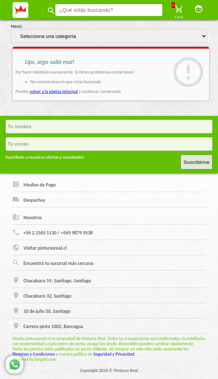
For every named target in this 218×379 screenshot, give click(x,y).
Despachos (28, 199)
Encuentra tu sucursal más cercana (52, 262)
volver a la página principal (54, 91)
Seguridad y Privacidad (113, 354)
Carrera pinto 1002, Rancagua (47, 326)
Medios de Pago (34, 184)
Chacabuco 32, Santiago (41, 295)
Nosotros (27, 217)
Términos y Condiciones (33, 354)
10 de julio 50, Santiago (41, 310)
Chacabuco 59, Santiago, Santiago (51, 280)
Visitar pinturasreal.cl (39, 247)
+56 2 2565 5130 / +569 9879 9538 (52, 232)
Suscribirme (196, 162)
